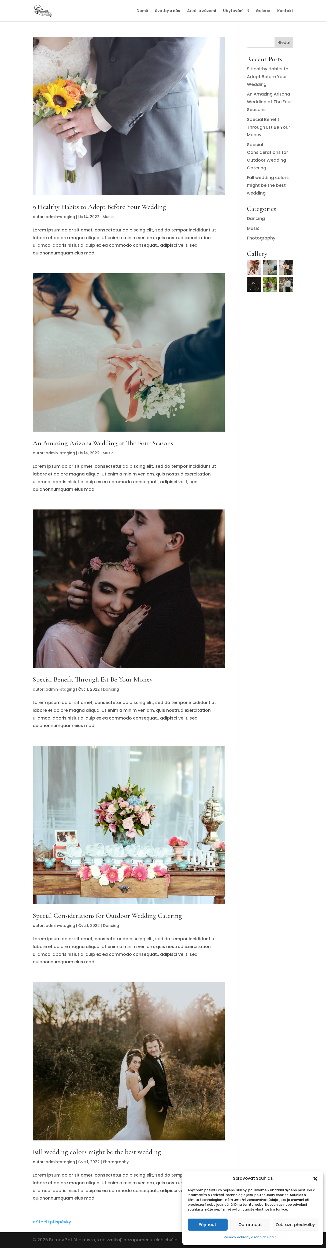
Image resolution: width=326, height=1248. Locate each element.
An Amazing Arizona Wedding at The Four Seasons (103, 443)
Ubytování (233, 11)
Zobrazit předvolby (295, 1224)
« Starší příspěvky (52, 1222)
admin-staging (60, 216)
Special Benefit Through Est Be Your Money (93, 679)
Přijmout (207, 1224)
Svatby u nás (167, 11)
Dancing (111, 689)
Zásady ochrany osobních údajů (250, 1237)
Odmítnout (250, 1224)
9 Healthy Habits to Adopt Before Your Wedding (99, 207)
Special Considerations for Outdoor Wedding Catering (107, 915)
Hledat (284, 42)
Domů (142, 11)
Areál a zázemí (201, 11)
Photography (116, 1162)
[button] (315, 1178)
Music (108, 216)
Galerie (263, 11)
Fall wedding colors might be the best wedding (97, 1152)
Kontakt (285, 11)
